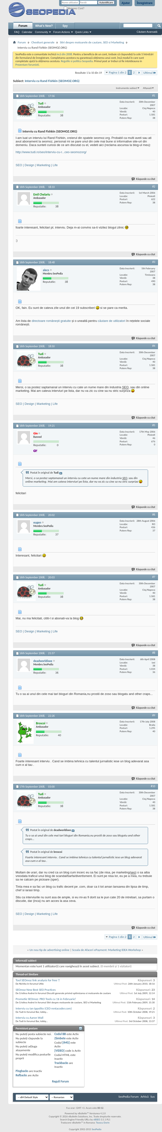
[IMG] (66, 1042)
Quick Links (82, 32)
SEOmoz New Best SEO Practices (36, 989)
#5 (153, 425)
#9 (153, 715)
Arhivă (144, 1096)
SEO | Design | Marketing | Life (37, 165)
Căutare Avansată (147, 31)
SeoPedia (96, 1129)
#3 (153, 262)
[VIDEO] (59, 1050)
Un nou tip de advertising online (49, 950)
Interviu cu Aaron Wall (29, 1017)
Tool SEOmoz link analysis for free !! (38, 980)
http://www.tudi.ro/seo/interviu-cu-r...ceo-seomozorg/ (51, 152)
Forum (22, 25)
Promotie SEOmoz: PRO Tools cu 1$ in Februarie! (46, 999)
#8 (153, 652)
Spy (65, 25)
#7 (153, 577)
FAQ (16, 32)
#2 (153, 186)
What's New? (44, 25)
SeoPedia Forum (128, 1096)
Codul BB (60, 1034)
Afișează (147, 88)
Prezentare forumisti (27, 64)
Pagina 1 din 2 (117, 72)
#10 (153, 786)
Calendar (27, 32)
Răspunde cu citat (143, 179)
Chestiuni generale (42, 42)
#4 (153, 345)
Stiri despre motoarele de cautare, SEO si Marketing (92, 42)
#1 (153, 95)
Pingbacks (22, 1071)
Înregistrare (145, 3)
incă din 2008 (64, 54)
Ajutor (126, 3)
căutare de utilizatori (111, 321)
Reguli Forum (60, 1081)
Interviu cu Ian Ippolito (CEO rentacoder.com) (44, 1008)
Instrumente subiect (126, 88)
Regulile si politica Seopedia (77, 61)
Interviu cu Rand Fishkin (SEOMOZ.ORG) (52, 81)
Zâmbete (60, 1038)
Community (41, 32)
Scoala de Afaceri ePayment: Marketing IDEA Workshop (106, 950)
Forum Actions (61, 32)
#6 (153, 514)
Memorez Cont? (74, 8)
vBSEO (96, 1119)
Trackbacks (61, 1063)
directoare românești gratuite (51, 321)
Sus (152, 1096)
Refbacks (21, 1075)
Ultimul (149, 72)
